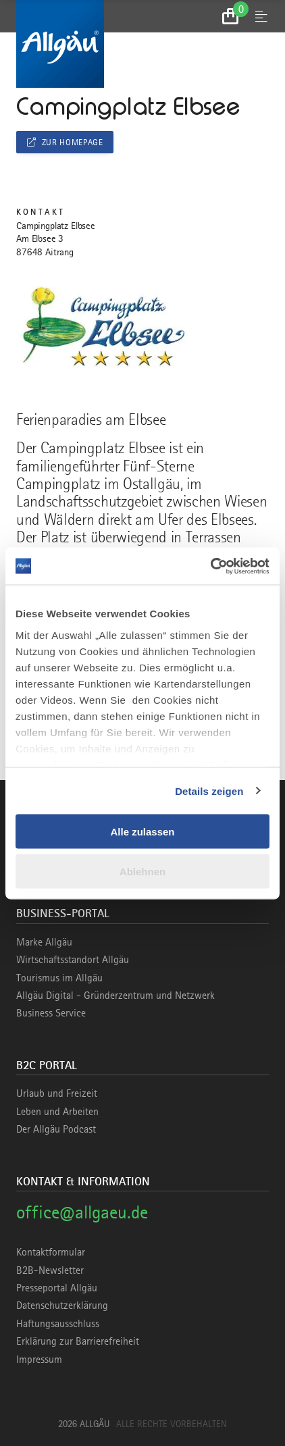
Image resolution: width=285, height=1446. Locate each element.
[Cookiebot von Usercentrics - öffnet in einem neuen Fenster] (210, 566)
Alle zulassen (142, 831)
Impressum (39, 1359)
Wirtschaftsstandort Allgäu (72, 960)
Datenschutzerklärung (62, 1305)
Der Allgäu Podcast (56, 1129)
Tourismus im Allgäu (59, 978)
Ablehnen (142, 871)
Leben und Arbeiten (57, 1112)
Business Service (51, 1013)
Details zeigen (209, 790)
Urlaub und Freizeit (56, 1093)
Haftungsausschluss (57, 1324)
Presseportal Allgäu (56, 1288)
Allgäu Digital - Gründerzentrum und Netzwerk (115, 995)
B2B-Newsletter (50, 1270)
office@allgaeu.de (82, 1212)
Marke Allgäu (44, 942)
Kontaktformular (50, 1252)
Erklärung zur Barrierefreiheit (77, 1341)
